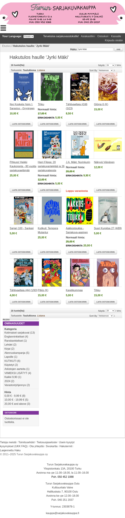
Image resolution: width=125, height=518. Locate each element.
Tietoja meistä (8, 442)
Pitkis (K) (43, 290)
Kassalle (116, 36)
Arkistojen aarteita (14, 369)
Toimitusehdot (26, 442)
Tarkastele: (16, 70)
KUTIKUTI (10, 361)
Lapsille (8, 356)
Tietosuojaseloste (47, 442)
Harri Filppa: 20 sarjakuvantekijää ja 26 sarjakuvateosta (51, 166)
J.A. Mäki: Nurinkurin (78, 162)
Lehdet (8, 344)
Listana (41, 70)
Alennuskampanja (14, 352)
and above (15, 403)
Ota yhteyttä (37, 446)
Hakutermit (65, 446)
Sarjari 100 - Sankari (22, 228)
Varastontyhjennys (15, 385)
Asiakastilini (88, 36)
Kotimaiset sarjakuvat (16, 332)
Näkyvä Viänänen (104, 162)
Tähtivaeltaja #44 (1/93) (23, 290)
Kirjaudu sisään (114, 40)
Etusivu (6, 46)
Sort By (93, 70)
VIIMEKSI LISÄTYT (15, 373)
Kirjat (7, 348)
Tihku (41, 104)
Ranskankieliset (13, 340)
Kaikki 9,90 (10, 377)
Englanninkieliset (14, 336)
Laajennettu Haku (10, 450)
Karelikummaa (74, 290)
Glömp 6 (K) (101, 104)
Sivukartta (51, 446)
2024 (7, 381)
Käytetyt (9, 364)
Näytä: (101, 65)
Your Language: (12, 36)
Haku (73, 49)
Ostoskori (102, 36)
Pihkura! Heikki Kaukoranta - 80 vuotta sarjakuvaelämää (23, 166)
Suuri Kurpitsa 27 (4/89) (108, 228)
